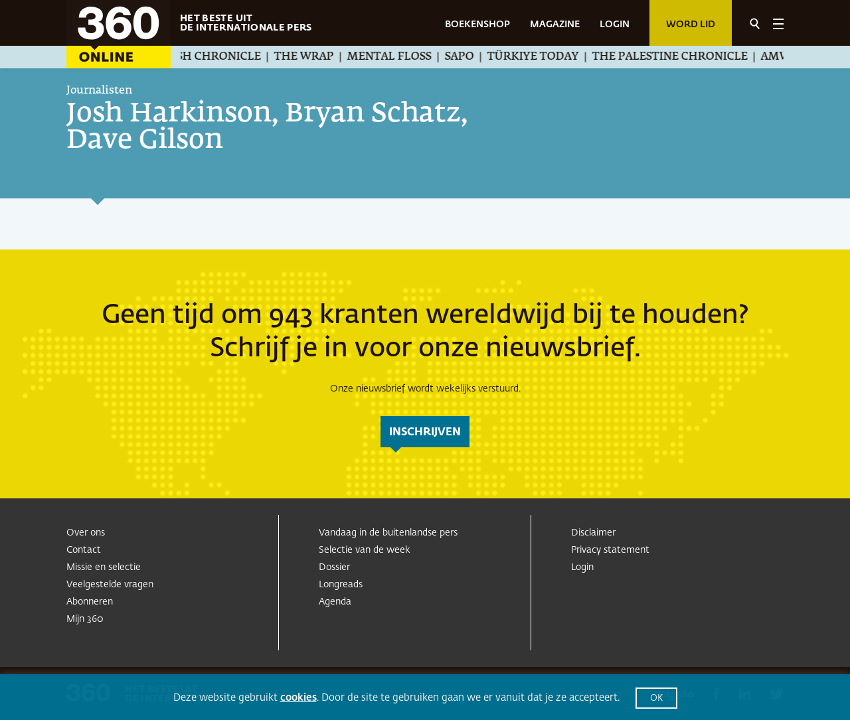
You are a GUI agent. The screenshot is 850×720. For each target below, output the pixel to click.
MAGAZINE (555, 24)
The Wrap (320, 57)
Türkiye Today (549, 57)
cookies (298, 698)
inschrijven (425, 432)
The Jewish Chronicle (209, 57)
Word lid (690, 24)
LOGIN (615, 24)
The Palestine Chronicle (686, 57)
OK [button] (656, 698)
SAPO (475, 57)
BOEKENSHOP (477, 24)
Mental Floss (405, 57)
